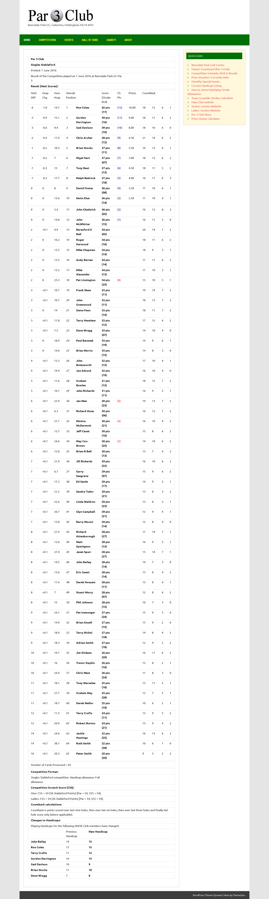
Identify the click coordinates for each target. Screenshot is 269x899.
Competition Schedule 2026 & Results (214, 73)
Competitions (47, 40)
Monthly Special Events (205, 81)
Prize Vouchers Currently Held (209, 77)
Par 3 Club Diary (201, 114)
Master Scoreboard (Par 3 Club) (210, 69)
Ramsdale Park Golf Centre (207, 65)
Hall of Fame (90, 40)
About (128, 40)
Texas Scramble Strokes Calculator (212, 98)
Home (27, 40)
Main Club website (202, 102)
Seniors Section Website (206, 106)
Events (69, 40)
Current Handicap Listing (206, 85)
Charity (111, 40)
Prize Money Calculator (205, 118)
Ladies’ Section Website (205, 110)
